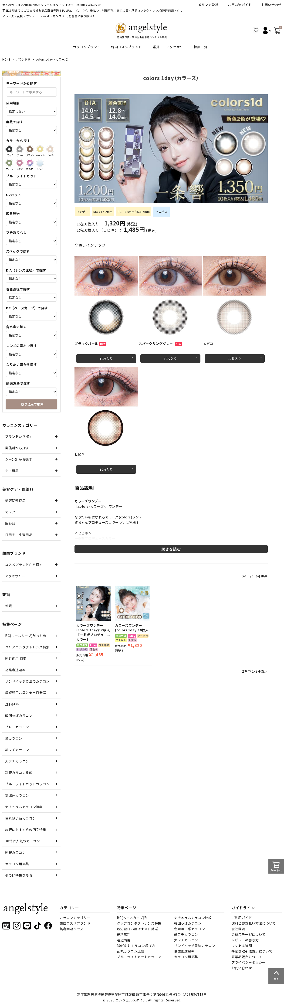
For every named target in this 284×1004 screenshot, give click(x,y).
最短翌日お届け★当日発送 (25, 692)
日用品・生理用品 (19, 534)
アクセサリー (176, 46)
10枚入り (106, 358)
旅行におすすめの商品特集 (25, 829)
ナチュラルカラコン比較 (193, 917)
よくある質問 (241, 945)
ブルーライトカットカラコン (27, 784)
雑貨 (155, 46)
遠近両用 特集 (16, 658)
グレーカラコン (17, 727)
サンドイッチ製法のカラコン (27, 681)
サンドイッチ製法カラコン (194, 945)
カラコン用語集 (17, 863)
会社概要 (238, 928)
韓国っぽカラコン (19, 715)
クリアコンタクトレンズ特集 (27, 647)
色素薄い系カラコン (20, 818)
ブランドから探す (19, 436)
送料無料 (12, 704)
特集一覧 (200, 46)
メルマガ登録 (208, 4)
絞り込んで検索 (32, 404)
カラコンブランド (86, 46)
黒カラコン (13, 738)
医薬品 (10, 523)
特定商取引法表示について (251, 951)
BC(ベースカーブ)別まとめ (25, 635)
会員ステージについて (248, 934)
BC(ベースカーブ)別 (132, 917)
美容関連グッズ (72, 928)
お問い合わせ (271, 4)
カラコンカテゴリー (75, 917)
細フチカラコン (17, 749)
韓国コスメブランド (126, 46)
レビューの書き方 (245, 940)
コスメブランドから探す (24, 564)
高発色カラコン (17, 795)
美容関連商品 (15, 500)
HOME (6, 59)
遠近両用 (124, 940)
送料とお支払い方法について (253, 923)
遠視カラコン (15, 852)
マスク (10, 512)
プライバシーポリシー (248, 962)
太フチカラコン (17, 761)
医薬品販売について (246, 956)
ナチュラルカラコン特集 (24, 806)
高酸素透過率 (15, 669)
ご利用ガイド (241, 917)
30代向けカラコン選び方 (136, 945)
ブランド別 (23, 59)
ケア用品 (12, 470)
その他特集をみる (19, 875)
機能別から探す (17, 448)
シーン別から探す (18, 459)
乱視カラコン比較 (19, 772)
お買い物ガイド (240, 4)
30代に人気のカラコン (22, 841)
